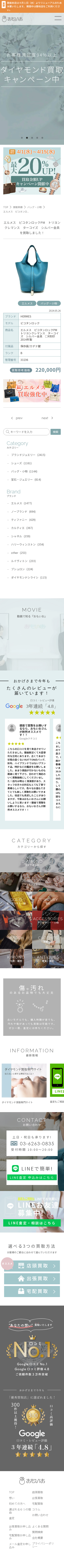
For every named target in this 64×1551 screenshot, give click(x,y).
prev (19, 418)
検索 (55, 432)
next (45, 418)
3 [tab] (32, 138)
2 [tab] (27, 138)
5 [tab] (42, 138)
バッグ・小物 (49, 303)
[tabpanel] (32, 72)
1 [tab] (22, 138)
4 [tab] (37, 138)
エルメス (27, 303)
